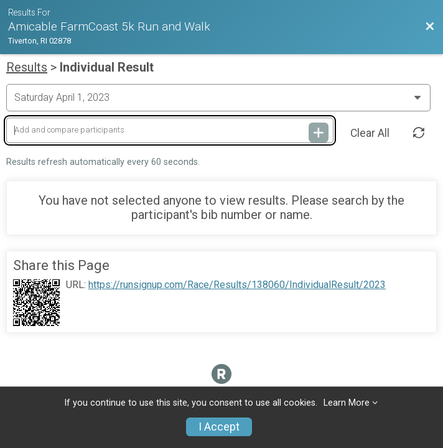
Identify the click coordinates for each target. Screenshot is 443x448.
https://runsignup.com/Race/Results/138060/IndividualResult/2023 (237, 285)
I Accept (219, 427)
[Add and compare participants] (169, 130)
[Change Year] (218, 97)
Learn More (347, 403)
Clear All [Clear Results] (369, 133)
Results (26, 67)
